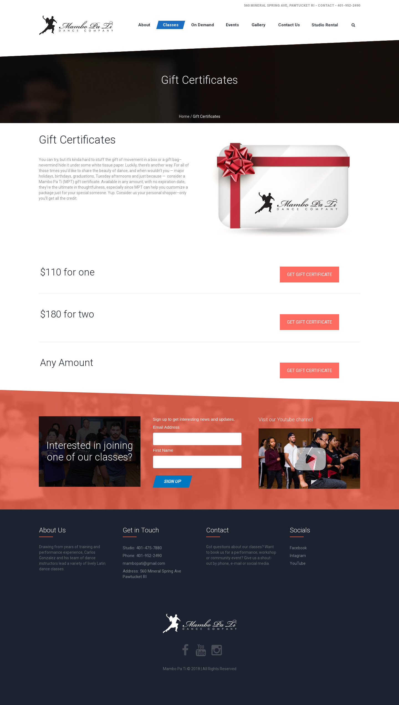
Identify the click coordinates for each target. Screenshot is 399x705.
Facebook (298, 548)
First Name (163, 450)
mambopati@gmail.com (144, 563)
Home (184, 116)
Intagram (298, 555)
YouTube (298, 563)
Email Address (166, 427)
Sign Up (172, 481)
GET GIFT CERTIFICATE (309, 274)
